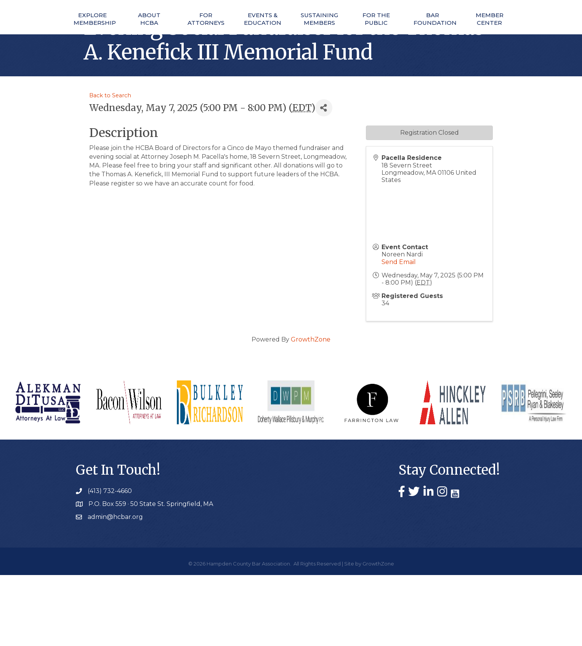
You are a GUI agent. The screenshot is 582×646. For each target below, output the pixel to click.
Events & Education (227, 34)
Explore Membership (81, 34)
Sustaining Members (355, 34)
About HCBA (130, 34)
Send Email (399, 333)
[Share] (323, 179)
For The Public (403, 34)
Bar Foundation (452, 34)
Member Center (501, 34)
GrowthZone (310, 410)
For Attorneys (178, 34)
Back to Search (110, 166)
